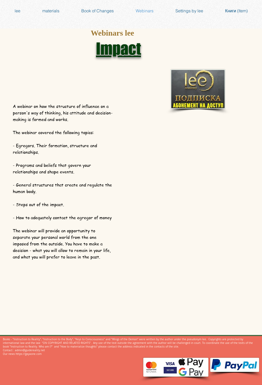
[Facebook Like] (150, 313)
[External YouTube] (190, 149)
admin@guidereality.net (30, 350)
